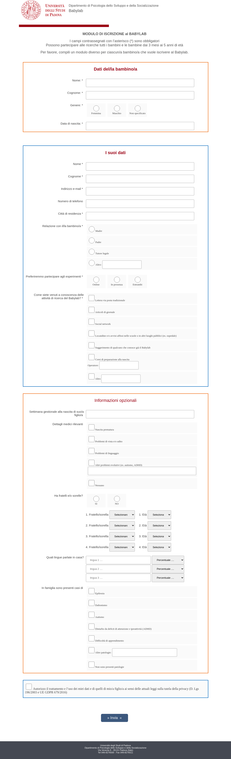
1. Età (141, 514)
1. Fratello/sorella (97, 514)
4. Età (141, 547)
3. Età (141, 536)
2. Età (141, 525)
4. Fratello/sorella (97, 547)
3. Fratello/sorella (97, 536)
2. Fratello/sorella (97, 525)
